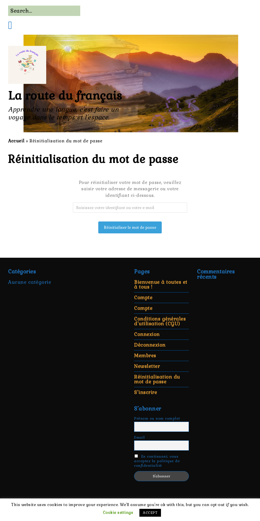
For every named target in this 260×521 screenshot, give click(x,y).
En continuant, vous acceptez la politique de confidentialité (157, 461)
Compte (143, 297)
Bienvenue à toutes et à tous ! (160, 284)
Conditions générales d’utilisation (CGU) (160, 321)
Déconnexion (150, 345)
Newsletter (147, 366)
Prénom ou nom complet (157, 418)
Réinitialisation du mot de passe (157, 379)
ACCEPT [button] (150, 512)
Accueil (16, 141)
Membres (145, 355)
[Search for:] (44, 11)
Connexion (147, 334)
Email (139, 437)
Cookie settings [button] (118, 512)
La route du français (65, 95)
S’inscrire (145, 392)
